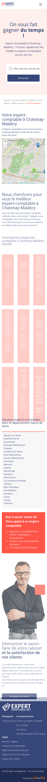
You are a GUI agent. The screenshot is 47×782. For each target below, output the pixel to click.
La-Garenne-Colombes (15, 488)
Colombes (9, 469)
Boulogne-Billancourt (14, 453)
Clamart (8, 491)
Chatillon (8, 511)
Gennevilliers (10, 498)
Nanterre (8, 482)
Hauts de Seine (18, 103)
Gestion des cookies (11, 758)
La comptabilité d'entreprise (23, 555)
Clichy (7, 504)
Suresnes (8, 501)
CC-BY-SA (41, 195)
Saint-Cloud (9, 485)
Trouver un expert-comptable (23, 100)
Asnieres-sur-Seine (13, 459)
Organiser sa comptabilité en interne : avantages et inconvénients (23, 542)
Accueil (6, 100)
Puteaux (8, 456)
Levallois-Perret (11, 446)
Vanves (7, 508)
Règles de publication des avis (15, 750)
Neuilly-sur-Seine (12, 443)
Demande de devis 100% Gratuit (30, 733)
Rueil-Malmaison (12, 462)
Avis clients (21, 729)
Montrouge (9, 478)
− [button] (5, 158)
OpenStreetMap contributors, (29, 195)
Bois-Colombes (11, 495)
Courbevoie (9, 449)
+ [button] (5, 154)
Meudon (8, 472)
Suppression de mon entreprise (16, 754)
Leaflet (9, 195)
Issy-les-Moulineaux (14, 465)
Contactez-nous (9, 720)
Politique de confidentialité (13, 745)
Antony (7, 475)
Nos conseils (22, 725)
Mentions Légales (10, 741)
